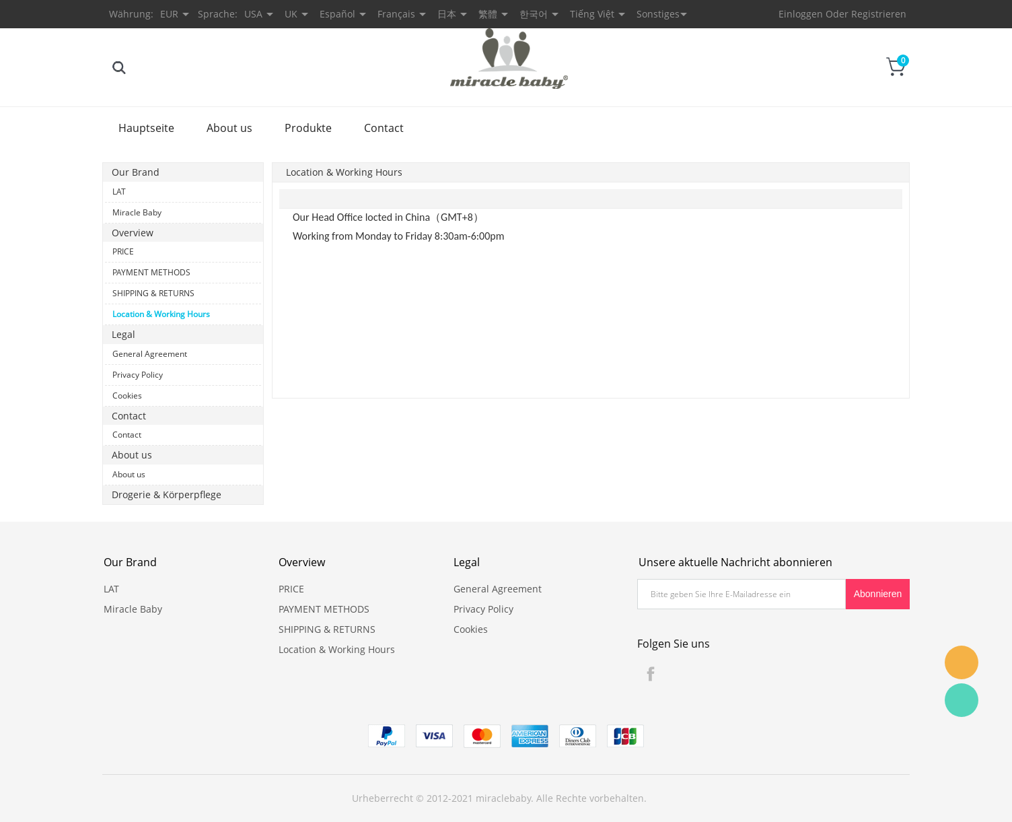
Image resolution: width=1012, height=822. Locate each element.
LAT (119, 191)
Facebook (650, 673)
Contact (384, 128)
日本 (446, 13)
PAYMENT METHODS (151, 272)
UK (291, 13)
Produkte (308, 128)
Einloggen (801, 13)
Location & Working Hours (161, 314)
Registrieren (878, 13)
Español (337, 13)
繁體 (487, 13)
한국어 (533, 13)
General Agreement (149, 353)
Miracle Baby (136, 212)
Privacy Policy (137, 374)
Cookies (127, 395)
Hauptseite (146, 128)
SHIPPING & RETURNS (153, 293)
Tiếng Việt (592, 13)
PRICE (123, 251)
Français (396, 13)
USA (253, 13)
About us (229, 128)
